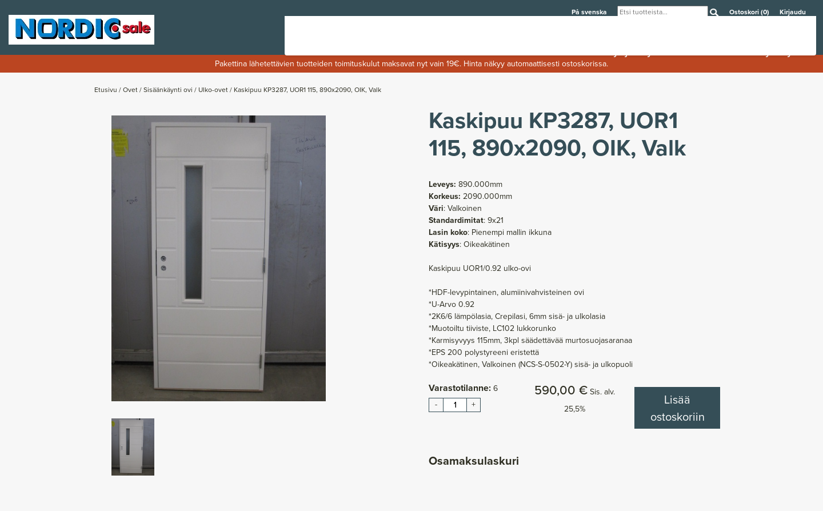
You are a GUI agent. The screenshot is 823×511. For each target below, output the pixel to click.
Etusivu (106, 90)
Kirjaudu (793, 12)
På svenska (590, 12)
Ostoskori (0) (750, 12)
